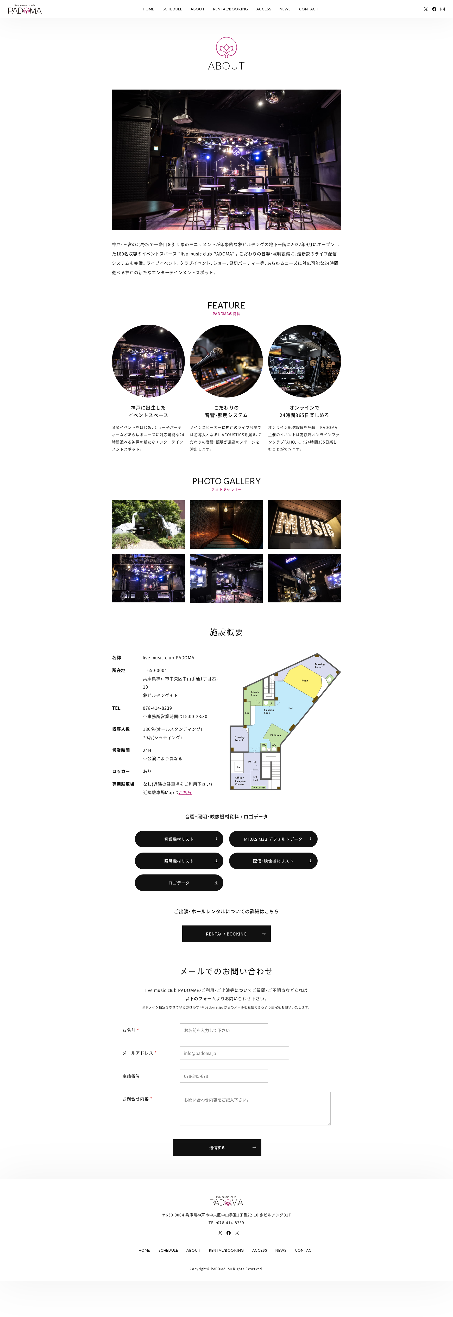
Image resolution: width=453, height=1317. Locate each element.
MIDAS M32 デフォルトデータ (273, 839)
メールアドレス (139, 1053)
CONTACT (309, 9)
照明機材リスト (179, 861)
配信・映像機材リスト (273, 861)
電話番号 (131, 1076)
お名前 (130, 1030)
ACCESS (263, 9)
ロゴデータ (179, 883)
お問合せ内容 (137, 1098)
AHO (290, 441)
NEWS (285, 9)
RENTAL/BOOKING (230, 9)
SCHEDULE (172, 9)
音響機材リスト (179, 839)
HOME (148, 9)
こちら (185, 792)
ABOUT (198, 9)
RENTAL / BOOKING (226, 934)
